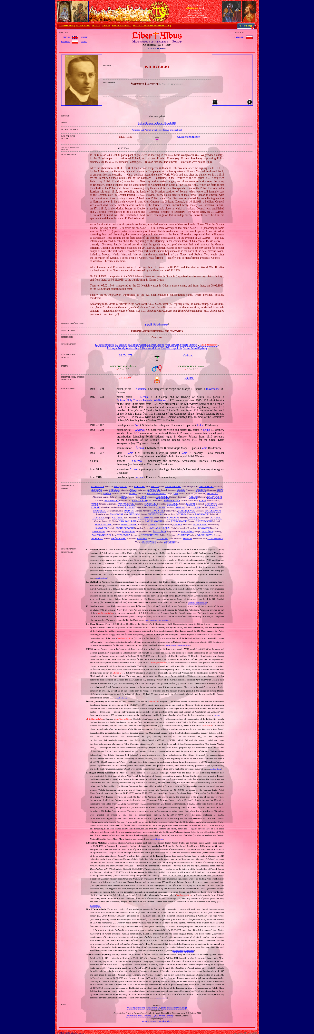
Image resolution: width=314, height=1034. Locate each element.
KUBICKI (130, 507)
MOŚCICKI (98, 517)
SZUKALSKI (98, 531)
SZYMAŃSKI (128, 531)
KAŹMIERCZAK (172, 500)
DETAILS (96, 26)
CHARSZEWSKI (173, 486)
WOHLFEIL (97, 538)
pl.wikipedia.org (169, 645)
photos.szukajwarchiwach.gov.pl (174, 1008)
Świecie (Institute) (189, 344)
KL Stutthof (121, 344)
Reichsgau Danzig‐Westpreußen (123, 348)
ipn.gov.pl (217, 715)
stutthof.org (191, 602)
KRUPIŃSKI (211, 503)
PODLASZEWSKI (104, 524)
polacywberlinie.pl (153, 1008)
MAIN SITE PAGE (66, 26)
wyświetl (65, 41)
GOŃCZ (107, 493)
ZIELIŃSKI (162, 538)
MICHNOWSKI (155, 514)
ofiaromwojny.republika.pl (160, 620)
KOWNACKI (150, 503)
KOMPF (95, 503)
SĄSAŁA (177, 524)
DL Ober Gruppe (155, 344)
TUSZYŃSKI (187, 531)
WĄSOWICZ (123, 535)
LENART (213, 507)
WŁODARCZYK (205, 535)
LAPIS (197, 507)
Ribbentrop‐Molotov (150, 348)
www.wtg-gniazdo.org (136, 1008)
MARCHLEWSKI (186, 510)
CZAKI (133, 490)
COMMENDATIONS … (121, 26)
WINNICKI (169, 542)
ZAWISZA (142, 538)
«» (208, 344)
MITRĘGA (181, 514)
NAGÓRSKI (118, 517)
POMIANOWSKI (129, 524)
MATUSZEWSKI (213, 510)
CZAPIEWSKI (154, 490)
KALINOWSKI (214, 497)
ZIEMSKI (187, 538)
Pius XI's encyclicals (171, 348)
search (84, 37)
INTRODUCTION (83, 26)
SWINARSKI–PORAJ (159, 528)
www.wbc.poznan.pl (149, 1021)
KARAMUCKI (112, 500)
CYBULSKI (114, 490)
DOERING (201, 490)
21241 (148, 323)
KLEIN (202, 500)
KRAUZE (190, 503)
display (66, 37)
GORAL (133, 493)
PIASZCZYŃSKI (203, 521)
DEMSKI (181, 490)
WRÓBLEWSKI (118, 538)
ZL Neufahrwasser (137, 344)
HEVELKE (212, 493)
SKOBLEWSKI (200, 524)
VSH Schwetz (172, 344)
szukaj (84, 41)
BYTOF (155, 486)
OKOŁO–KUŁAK (127, 521)
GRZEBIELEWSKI (156, 493)
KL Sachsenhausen (161, 324)
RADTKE (152, 524)
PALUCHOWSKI (153, 521)
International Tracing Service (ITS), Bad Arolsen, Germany (149, 1016)
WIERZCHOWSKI (150, 535)
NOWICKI (193, 517)
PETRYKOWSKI (179, 521)
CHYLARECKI (206, 486)
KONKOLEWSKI (126, 503)
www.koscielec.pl (166, 1021)
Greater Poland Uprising (195, 348)
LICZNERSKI (99, 510)
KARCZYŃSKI (139, 500)
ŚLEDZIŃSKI (159, 531)
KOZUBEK (172, 503)
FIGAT (220, 490)
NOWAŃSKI (173, 517)
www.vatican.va (178, 951)
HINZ (124, 497)
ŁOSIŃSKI (129, 510)
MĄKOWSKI (116, 514)
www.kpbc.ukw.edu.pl (182, 645)
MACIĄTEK (157, 510)
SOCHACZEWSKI (125, 528)
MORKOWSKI (202, 514)
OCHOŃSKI (216, 517)
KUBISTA (161, 507)
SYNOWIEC (204, 528)
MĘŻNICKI (134, 514)
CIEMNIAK (96, 490)
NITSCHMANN (145, 517)
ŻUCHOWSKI (149, 542)
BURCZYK (139, 486)
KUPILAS (180, 507)
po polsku (239, 37)
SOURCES (106, 26)
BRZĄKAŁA (120, 486)
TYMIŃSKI (207, 531)
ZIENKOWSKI (215, 538)
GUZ (176, 493)
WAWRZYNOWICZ (101, 535)
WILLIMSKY (183, 535)
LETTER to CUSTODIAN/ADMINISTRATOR (151, 26)
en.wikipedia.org (101, 578)
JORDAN (193, 497)
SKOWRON (101, 528)
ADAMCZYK (97, 486)
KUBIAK (95, 507)
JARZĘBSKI (162, 497)
